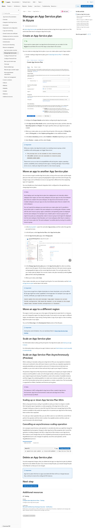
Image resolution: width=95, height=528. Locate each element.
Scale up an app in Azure (30, 486)
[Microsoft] (3, 2)
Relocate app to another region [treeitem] (11, 69)
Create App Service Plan (54, 54)
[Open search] (87, 2)
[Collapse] (18, 10)
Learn (24, 11)
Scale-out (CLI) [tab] (27, 443)
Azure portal (32, 227)
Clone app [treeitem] (6, 64)
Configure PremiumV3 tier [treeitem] (10, 55)
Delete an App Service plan (83, 27)
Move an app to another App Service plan (83, 16)
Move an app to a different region (84, 19)
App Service (36, 11)
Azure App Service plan (31, 29)
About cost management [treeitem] (10, 77)
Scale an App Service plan (83, 21)
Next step (79, 29)
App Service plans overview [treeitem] (10, 50)
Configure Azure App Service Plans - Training (33, 500)
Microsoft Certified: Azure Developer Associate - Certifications (37, 507)
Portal (78, 6)
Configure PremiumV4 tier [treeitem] (10, 58)
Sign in (91, 2)
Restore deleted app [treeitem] (9, 67)
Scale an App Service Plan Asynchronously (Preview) (83, 24)
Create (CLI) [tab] (36, 443)
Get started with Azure (87, 6)
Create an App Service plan (83, 14)
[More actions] (71, 11)
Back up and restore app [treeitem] (10, 61)
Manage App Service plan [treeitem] (10, 53)
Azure (29, 11)
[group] (47, 451)
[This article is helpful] (88, 34)
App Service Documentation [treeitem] (9, 16)
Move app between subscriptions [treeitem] (8, 73)
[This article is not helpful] (90, 34)
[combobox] (10, 13)
